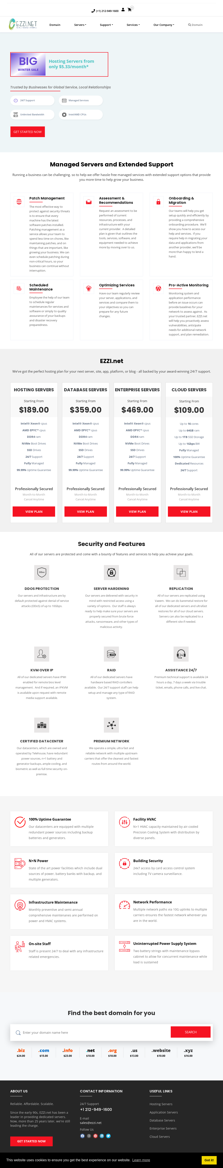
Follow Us (87, 1131)
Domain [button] (195, 25)
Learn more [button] (141, 1160)
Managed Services (77, 100)
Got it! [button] (209, 1160)
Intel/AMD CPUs (76, 114)
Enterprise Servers (163, 1129)
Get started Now (28, 133)
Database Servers (162, 1121)
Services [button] (132, 25)
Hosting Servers (161, 1106)
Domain (54, 25)
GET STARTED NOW (31, 1145)
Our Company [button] (163, 25)
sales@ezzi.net (90, 1125)
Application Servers (164, 1114)
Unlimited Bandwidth (31, 114)
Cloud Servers (160, 1136)
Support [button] (105, 25)
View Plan (33, 513)
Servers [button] (79, 25)
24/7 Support (26, 100)
